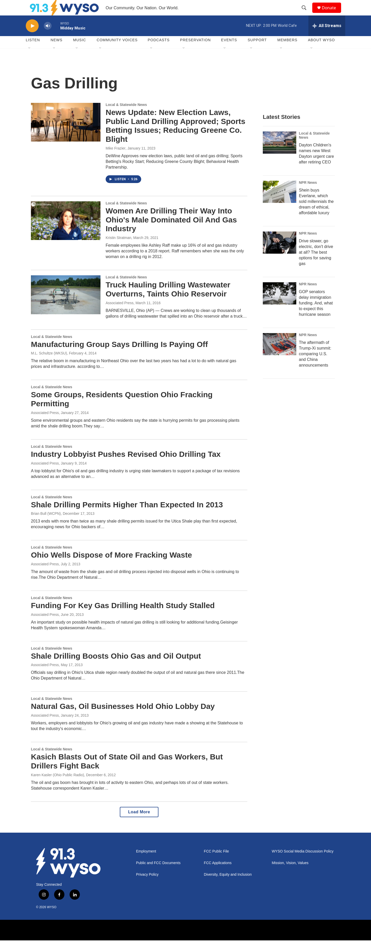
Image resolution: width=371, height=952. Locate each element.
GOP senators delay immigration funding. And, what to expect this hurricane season (316, 314)
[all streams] (326, 37)
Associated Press (119, 314)
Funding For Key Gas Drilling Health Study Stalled (123, 617)
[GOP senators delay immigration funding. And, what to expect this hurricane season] (279, 305)
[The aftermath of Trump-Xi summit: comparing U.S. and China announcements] (279, 356)
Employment (146, 863)
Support (257, 51)
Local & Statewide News (126, 116)
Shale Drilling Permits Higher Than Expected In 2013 (127, 516)
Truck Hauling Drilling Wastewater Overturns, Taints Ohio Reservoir (168, 301)
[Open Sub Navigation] (30, 60)
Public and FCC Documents (158, 874)
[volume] (47, 37)
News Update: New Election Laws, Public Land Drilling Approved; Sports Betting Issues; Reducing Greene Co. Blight (175, 137)
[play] (32, 37)
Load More (139, 823)
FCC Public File (216, 863)
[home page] (68, 874)
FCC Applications (217, 874)
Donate (332, 13)
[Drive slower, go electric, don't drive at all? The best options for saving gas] (279, 254)
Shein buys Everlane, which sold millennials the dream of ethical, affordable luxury (316, 213)
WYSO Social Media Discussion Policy (303, 863)
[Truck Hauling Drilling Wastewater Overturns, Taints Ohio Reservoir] (65, 306)
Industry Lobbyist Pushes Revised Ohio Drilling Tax (126, 465)
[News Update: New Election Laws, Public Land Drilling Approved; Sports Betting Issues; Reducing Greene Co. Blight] (65, 133)
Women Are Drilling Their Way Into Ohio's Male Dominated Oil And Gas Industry (171, 231)
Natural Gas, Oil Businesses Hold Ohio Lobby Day (123, 718)
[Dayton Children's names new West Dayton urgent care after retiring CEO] (279, 154)
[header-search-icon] (306, 13)
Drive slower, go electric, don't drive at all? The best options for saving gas (316, 263)
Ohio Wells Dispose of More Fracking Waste (111, 566)
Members (287, 51)
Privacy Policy (147, 886)
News (56, 51)
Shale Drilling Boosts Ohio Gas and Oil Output (116, 667)
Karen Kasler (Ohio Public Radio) (57, 786)
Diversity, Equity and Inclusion (228, 886)
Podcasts (159, 51)
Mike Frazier (115, 160)
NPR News (308, 194)
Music (79, 51)
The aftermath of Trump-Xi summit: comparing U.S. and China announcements (315, 365)
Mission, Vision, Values (290, 874)
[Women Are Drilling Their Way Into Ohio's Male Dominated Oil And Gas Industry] (65, 232)
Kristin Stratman (118, 249)
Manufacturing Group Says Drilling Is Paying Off (119, 356)
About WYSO (321, 51)
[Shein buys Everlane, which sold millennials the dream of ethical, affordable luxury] (279, 203)
